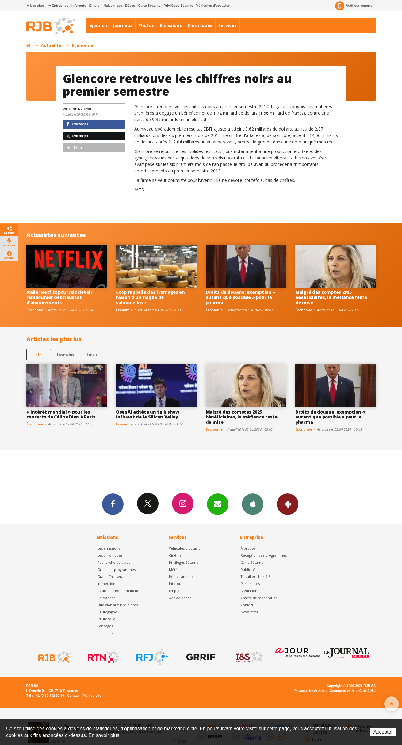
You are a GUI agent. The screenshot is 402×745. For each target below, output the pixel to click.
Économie (82, 45)
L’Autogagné (107, 612)
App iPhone (252, 503)
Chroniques (200, 25)
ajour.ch (98, 25)
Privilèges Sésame (178, 5)
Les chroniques (109, 555)
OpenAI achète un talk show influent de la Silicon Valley (147, 414)
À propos (248, 548)
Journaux (122, 25)
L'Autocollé (106, 619)
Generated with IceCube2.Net (353, 690)
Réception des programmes (264, 555)
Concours (105, 633)
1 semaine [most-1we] (65, 354)
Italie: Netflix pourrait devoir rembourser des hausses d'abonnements (59, 297)
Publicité (248, 569)
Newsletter (249, 612)
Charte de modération (259, 598)
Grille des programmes (116, 569)
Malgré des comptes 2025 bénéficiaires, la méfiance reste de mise (331, 297)
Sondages (105, 626)
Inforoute (78, 5)
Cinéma (175, 555)
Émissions (171, 25)
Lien (74, 147)
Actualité (51, 45)
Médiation (249, 591)
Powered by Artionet (310, 690)
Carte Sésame (149, 5)
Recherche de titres (113, 562)
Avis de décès (180, 598)
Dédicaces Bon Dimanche (118, 591)
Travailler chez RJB (255, 576)
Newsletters (217, 503)
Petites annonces (183, 576)
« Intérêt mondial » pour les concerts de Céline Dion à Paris (60, 414)
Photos (146, 25)
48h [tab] (38, 354)
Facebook (113, 503)
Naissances (112, 5)
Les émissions (108, 548)
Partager (77, 124)
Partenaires (250, 584)
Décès (130, 5)
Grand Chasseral (110, 576)
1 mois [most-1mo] (92, 354)
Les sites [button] (36, 5)
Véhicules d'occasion (213, 5)
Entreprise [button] (58, 5)
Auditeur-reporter (354, 5)
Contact (247, 605)
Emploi (95, 5)
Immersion (106, 584)
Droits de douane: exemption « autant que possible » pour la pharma (241, 297)
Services (227, 25)
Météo (174, 569)
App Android (287, 503)
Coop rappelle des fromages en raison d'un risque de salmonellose (150, 297)
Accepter (383, 732)
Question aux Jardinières (117, 605)
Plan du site (91, 695)
